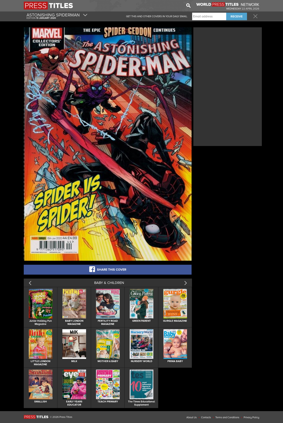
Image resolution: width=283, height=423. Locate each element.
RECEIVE (237, 16)
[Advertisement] (227, 56)
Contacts (206, 417)
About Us (191, 417)
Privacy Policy (251, 417)
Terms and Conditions (227, 417)
